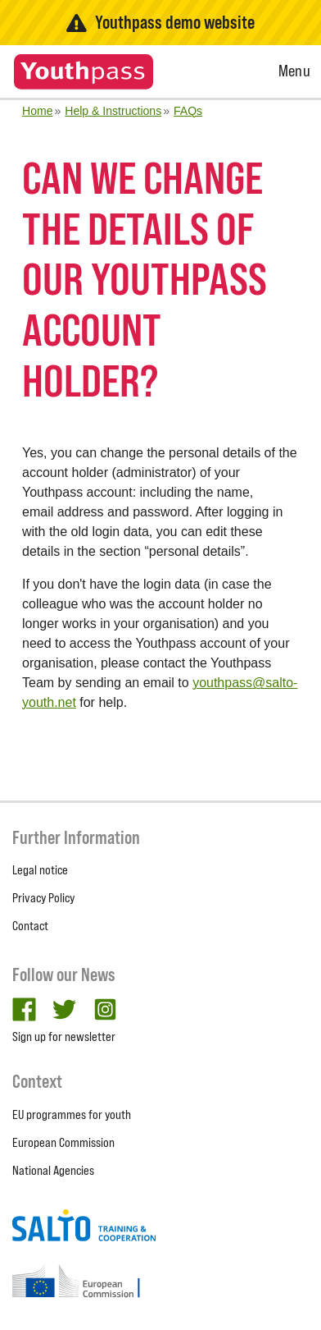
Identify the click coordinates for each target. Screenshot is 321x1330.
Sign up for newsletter (63, 1036)
